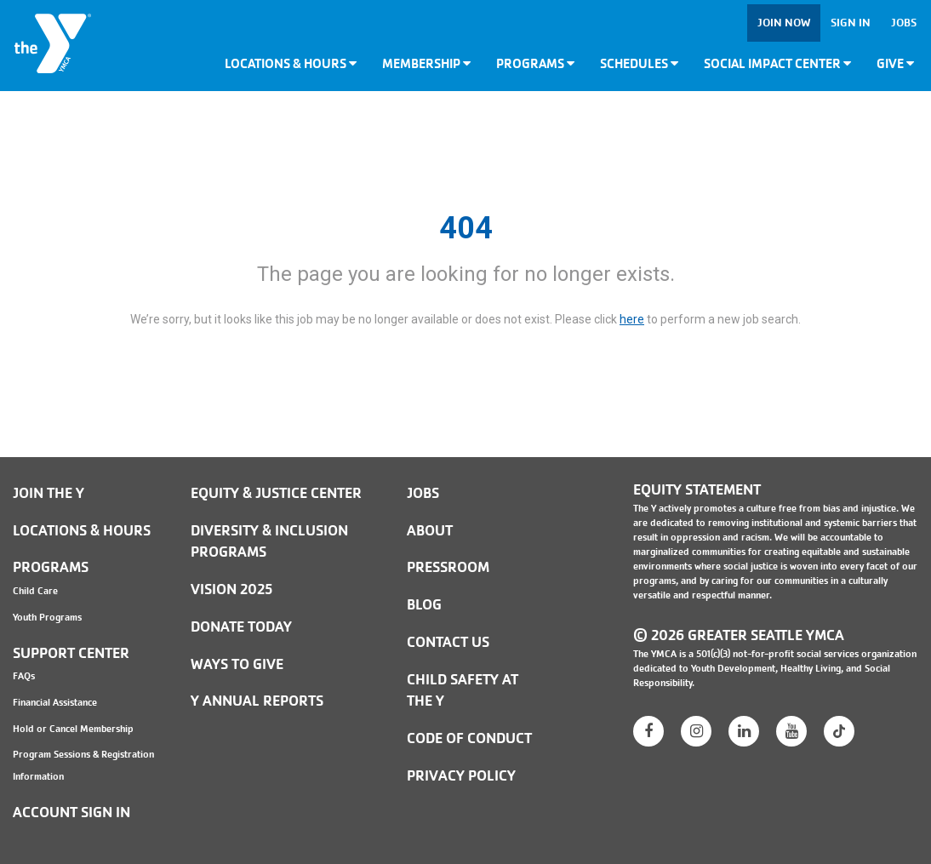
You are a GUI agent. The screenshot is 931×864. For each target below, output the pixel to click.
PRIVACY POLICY (461, 776)
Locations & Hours (291, 63)
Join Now (783, 22)
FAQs (24, 676)
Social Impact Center (777, 63)
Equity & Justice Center (276, 493)
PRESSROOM (448, 567)
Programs (535, 63)
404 (466, 228)
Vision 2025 (231, 589)
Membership (426, 63)
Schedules (639, 63)
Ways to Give (237, 664)
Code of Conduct (469, 738)
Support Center (71, 653)
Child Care (35, 591)
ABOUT (430, 531)
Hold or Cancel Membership (73, 729)
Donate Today (241, 627)
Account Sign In (71, 812)
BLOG (424, 605)
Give (895, 63)
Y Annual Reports (257, 701)
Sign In (851, 22)
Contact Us (448, 642)
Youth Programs (47, 617)
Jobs (904, 22)
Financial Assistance (55, 702)
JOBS (423, 493)
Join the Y (48, 493)
